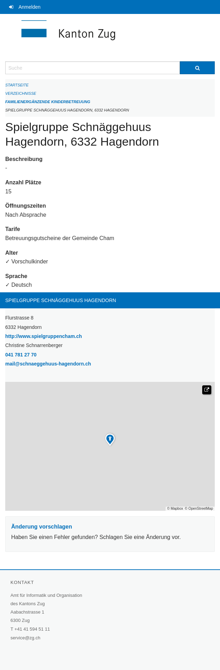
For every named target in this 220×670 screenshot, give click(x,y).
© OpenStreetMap (199, 508)
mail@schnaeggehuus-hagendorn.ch (48, 364)
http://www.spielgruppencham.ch (61, 335)
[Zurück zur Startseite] (110, 37)
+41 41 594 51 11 (32, 629)
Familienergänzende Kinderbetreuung (47, 102)
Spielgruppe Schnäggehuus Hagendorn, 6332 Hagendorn (67, 110)
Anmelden (30, 7)
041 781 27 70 (21, 354)
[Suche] (197, 67)
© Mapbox (175, 508)
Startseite (17, 85)
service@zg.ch (25, 637)
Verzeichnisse (20, 93)
